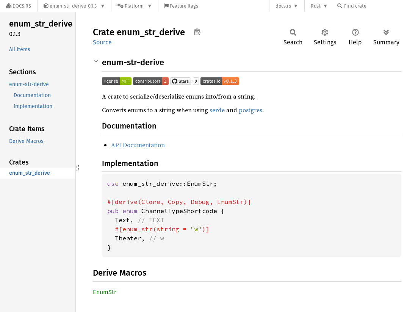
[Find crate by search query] (375, 6)
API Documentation (138, 145)
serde (217, 110)
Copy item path (197, 31)
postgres (250, 110)
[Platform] (134, 6)
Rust (316, 6)
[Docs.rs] (18, 6)
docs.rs (283, 6)
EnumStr (104, 292)
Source (102, 42)
